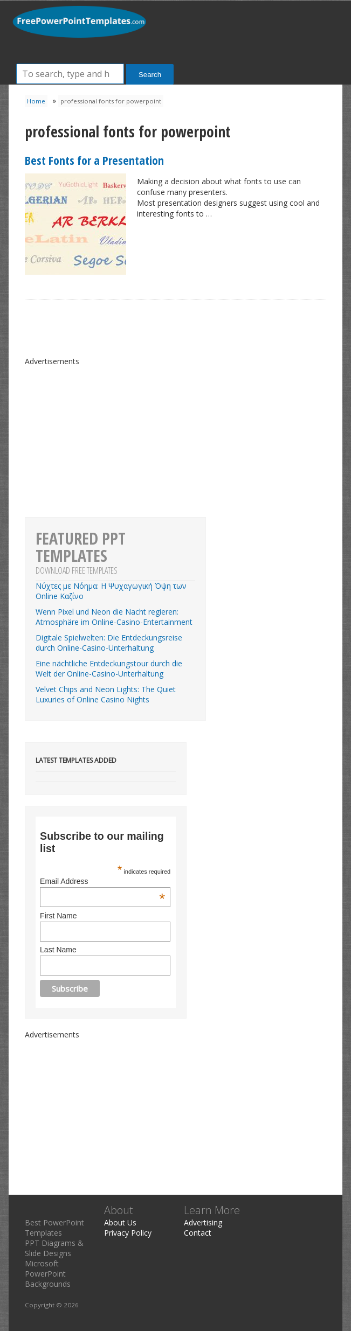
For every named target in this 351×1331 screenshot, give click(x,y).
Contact (197, 1233)
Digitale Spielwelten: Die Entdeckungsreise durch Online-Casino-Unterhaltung (109, 642)
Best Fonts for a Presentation (94, 160)
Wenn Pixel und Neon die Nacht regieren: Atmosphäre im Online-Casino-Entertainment (114, 617)
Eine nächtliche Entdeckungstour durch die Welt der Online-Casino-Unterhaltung (109, 668)
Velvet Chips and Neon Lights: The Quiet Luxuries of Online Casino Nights (106, 694)
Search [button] (150, 75)
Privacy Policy (128, 1233)
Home (36, 101)
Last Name (58, 949)
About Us (120, 1222)
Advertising (203, 1222)
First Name (58, 915)
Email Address (102, 881)
